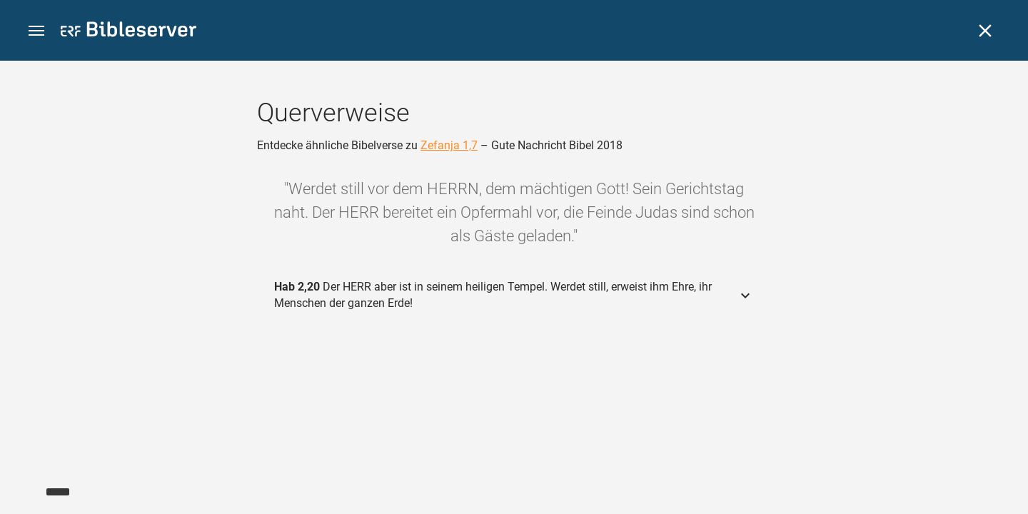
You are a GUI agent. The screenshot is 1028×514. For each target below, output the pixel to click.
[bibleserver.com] (128, 31)
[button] (36, 31)
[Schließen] (985, 30)
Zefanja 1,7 (449, 145)
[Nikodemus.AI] (33, 482)
